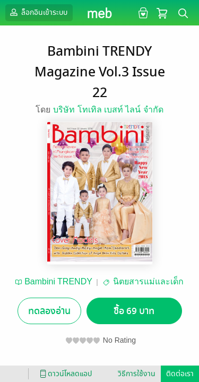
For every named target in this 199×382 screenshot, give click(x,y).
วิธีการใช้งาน (136, 373)
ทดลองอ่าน (49, 311)
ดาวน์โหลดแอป (64, 373)
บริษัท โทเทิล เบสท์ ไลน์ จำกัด (108, 109)
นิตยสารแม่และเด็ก (148, 281)
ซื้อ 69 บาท (134, 311)
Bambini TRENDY (58, 281)
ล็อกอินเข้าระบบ (37, 12)
